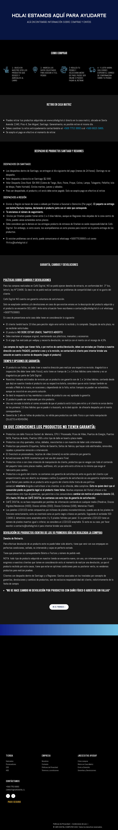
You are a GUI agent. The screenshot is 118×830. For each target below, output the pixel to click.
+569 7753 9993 (72, 128)
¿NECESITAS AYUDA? (87, 755)
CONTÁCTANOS (13, 781)
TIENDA (9, 755)
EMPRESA (46, 755)
